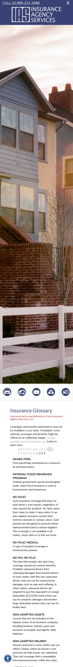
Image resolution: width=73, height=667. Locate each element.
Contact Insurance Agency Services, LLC (32, 439)
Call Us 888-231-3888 (21, 3)
